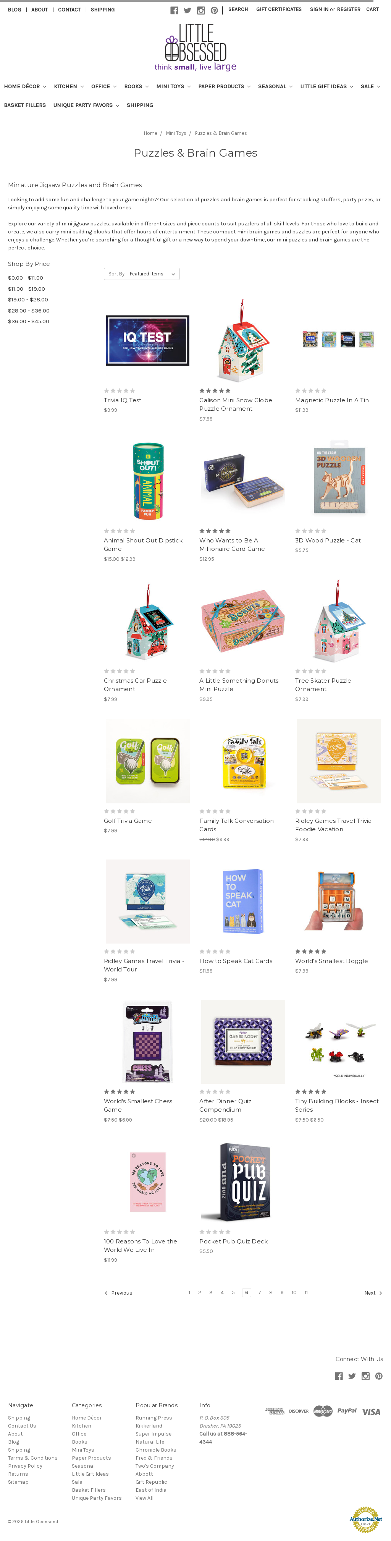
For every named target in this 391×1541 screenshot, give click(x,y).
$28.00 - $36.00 (29, 310)
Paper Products (224, 86)
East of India (151, 1490)
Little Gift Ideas (326, 86)
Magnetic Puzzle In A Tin (332, 400)
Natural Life (150, 1442)
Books (136, 86)
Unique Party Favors (86, 105)
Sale (370, 86)
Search (238, 9)
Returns (18, 1474)
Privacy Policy (25, 1466)
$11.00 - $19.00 (26, 288)
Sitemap (18, 1482)
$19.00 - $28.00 (28, 299)
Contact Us (22, 1426)
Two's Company (155, 1466)
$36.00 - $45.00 (28, 321)
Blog (14, 9)
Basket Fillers (25, 105)
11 (306, 1292)
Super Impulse (153, 1434)
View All (144, 1498)
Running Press (154, 1418)
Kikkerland (149, 1426)
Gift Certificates (279, 9)
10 (294, 1292)
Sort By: (117, 274)
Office (103, 86)
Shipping (103, 9)
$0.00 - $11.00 (25, 277)
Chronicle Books (156, 1450)
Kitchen (69, 86)
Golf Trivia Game (128, 820)
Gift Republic (151, 1482)
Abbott (144, 1474)
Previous (118, 1293)
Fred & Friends (154, 1458)
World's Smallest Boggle (331, 961)
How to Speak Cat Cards (235, 961)
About (39, 9)
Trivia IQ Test (123, 400)
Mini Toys (173, 86)
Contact (69, 9)
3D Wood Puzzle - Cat (328, 540)
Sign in (319, 9)
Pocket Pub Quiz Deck (233, 1241)
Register (348, 9)
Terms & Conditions (33, 1458)
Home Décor (25, 86)
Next (373, 1293)
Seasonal (275, 86)
